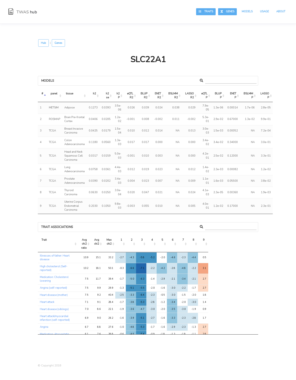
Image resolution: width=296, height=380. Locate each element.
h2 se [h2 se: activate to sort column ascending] (108, 96)
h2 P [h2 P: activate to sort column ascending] (118, 96)
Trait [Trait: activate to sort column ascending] (44, 240)
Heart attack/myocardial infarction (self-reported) (55, 318)
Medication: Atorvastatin (54, 334)
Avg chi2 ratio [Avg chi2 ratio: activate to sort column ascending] (84, 244)
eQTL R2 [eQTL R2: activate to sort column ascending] (130, 96)
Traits (206, 11)
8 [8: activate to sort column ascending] (193, 240)
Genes (227, 11)
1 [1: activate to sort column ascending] (121, 240)
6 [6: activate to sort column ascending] (172, 240)
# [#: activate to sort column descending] (42, 93)
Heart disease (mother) (54, 295)
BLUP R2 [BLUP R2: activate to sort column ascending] (144, 96)
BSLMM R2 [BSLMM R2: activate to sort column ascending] (173, 96)
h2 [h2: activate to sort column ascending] (94, 93)
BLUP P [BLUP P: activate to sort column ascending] (218, 96)
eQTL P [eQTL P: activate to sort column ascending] (204, 96)
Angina (44, 327)
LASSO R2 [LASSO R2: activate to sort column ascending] (189, 96)
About (280, 11)
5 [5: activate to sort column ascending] (162, 240)
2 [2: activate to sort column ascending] (131, 240)
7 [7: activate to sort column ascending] (183, 240)
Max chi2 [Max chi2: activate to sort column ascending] (109, 242)
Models (247, 11)
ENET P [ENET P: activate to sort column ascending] (233, 96)
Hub (43, 43)
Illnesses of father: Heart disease (54, 257)
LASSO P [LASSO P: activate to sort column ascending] (265, 96)
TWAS (22, 12)
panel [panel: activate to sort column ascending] (54, 93)
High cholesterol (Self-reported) (53, 268)
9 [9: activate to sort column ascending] (204, 240)
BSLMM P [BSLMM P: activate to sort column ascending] (249, 96)
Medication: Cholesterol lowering (54, 279)
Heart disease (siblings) (54, 309)
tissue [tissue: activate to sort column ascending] (69, 93)
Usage (264, 11)
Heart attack (47, 302)
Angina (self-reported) (53, 288)
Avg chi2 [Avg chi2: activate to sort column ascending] (97, 242)
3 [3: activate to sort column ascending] (142, 240)
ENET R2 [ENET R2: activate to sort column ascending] (158, 96)
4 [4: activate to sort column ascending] (152, 240)
